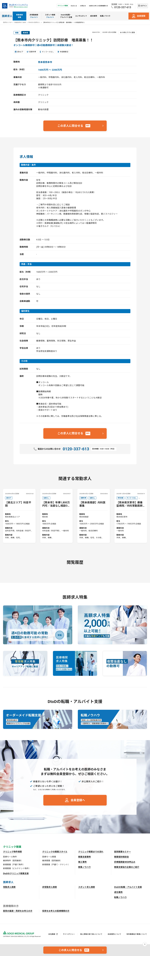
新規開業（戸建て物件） (14, 864)
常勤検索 (19, 16)
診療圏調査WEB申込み (124, 862)
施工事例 (82, 862)
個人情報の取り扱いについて (91, 934)
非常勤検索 (34, 16)
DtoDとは (74, 6)
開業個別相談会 (121, 857)
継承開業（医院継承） (52, 860)
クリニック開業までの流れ (90, 852)
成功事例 (93, 16)
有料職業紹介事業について (137, 934)
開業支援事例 (84, 857)
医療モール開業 (49, 857)
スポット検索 (50, 16)
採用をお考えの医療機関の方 (98, 6)
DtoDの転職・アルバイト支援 (66, 16)
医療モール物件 (10, 857)
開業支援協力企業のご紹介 (126, 867)
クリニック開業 (63, 6)
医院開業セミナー (122, 852)
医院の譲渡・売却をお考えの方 (17, 911)
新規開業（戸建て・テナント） (56, 864)
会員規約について (114, 934)
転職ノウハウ (105, 16)
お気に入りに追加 (128, 32)
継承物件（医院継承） (13, 860)
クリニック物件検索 (12, 852)
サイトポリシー (69, 934)
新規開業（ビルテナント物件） (17, 868)
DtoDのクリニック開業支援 (16, 873)
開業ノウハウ (84, 867)
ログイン (144, 6)
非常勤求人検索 (49, 887)
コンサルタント (81, 16)
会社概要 (51, 934)
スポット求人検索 (86, 887)
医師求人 (7, 16)
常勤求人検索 (9, 887)
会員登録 (141, 16)
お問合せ (83, 6)
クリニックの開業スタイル (54, 852)
